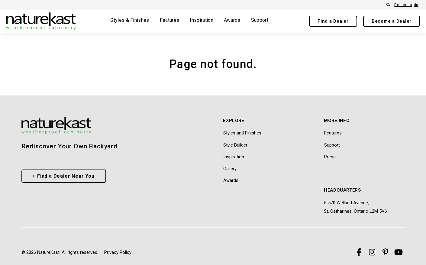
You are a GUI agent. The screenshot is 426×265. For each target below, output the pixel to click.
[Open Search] (388, 5)
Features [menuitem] (333, 133)
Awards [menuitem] (230, 180)
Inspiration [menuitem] (233, 157)
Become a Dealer (391, 21)
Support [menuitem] (332, 145)
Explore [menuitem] (233, 120)
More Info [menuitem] (337, 120)
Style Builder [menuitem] (235, 145)
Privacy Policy (117, 252)
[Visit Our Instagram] (372, 252)
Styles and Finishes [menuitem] (242, 133)
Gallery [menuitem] (230, 168)
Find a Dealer (333, 21)
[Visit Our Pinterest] (385, 252)
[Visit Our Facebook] (359, 252)
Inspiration (201, 20)
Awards (232, 20)
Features (169, 20)
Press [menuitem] (330, 157)
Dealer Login (406, 4)
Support (259, 20)
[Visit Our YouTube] (398, 252)
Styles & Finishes (129, 20)
